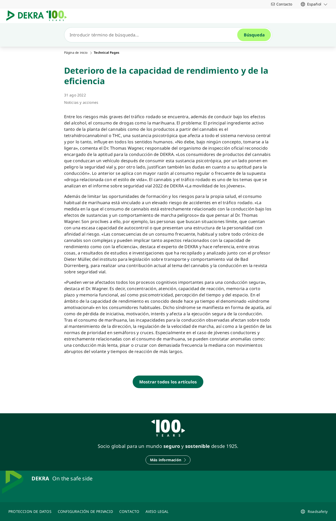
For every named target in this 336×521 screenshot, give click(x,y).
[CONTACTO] (129, 511)
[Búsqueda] (153, 35)
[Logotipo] (38, 15)
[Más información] (168, 459)
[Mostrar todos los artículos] (168, 382)
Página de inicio (76, 53)
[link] (314, 4)
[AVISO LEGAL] (157, 511)
